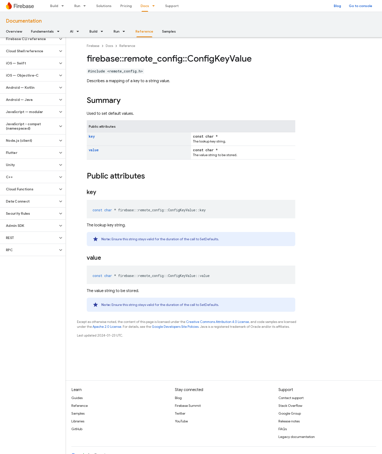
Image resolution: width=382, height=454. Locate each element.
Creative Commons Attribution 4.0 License (217, 322)
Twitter (180, 413)
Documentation (24, 21)
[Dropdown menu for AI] (79, 31)
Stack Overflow (290, 405)
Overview (14, 31)
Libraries (77, 421)
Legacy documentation (296, 437)
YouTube (181, 421)
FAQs (282, 429)
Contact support (291, 398)
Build (54, 6)
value (94, 150)
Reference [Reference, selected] (144, 31)
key (92, 136)
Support (172, 6)
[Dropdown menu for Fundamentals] (60, 31)
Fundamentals (42, 31)
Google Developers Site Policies (175, 327)
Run (77, 6)
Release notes (289, 421)
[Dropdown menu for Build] (64, 6)
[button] (29, 39)
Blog (337, 6)
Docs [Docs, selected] (145, 6)
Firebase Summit (188, 405)
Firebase (93, 46)
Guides (77, 398)
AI (71, 31)
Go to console (360, 6)
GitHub (76, 429)
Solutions (104, 6)
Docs (109, 46)
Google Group (289, 413)
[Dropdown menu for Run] (86, 6)
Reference (127, 46)
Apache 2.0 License (107, 327)
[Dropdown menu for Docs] (155, 6)
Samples (169, 31)
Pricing (126, 6)
